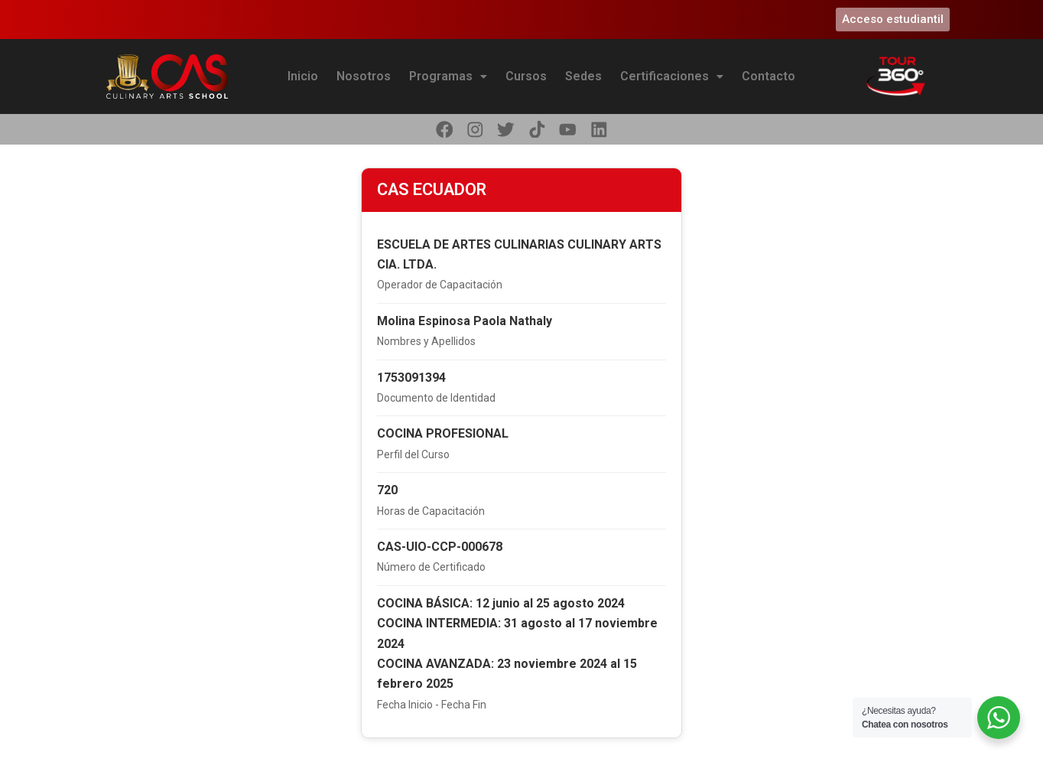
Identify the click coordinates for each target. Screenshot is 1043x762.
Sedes (583, 76)
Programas (448, 76)
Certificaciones (671, 76)
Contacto (768, 76)
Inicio (303, 76)
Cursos (526, 76)
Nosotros (363, 76)
